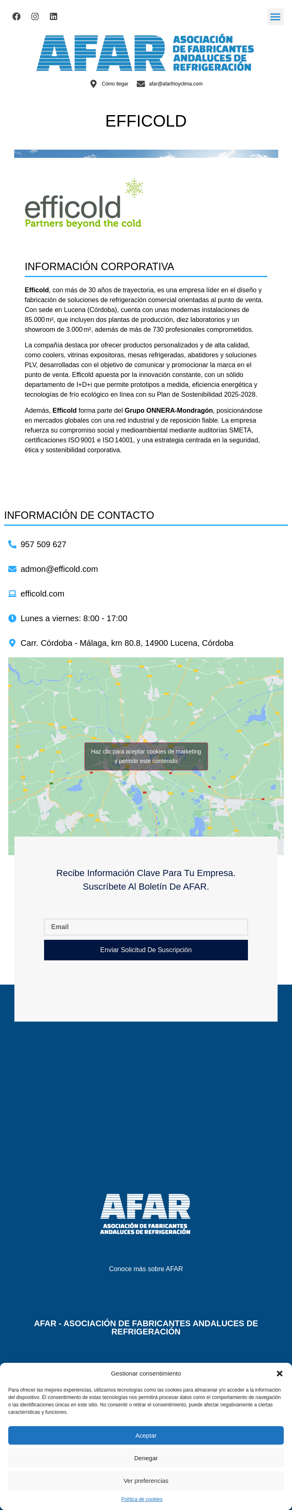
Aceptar (146, 1435)
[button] (280, 1373)
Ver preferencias (146, 1480)
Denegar (146, 1458)
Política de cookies (141, 1499)
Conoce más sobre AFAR (146, 1268)
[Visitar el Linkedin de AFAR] (53, 16)
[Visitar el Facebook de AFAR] (16, 16)
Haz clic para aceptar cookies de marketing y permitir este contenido (146, 756)
